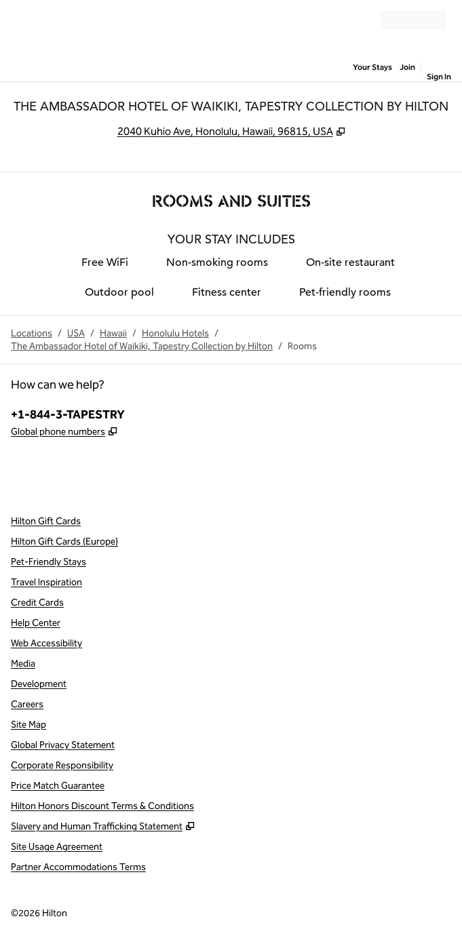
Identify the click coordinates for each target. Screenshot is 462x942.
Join (407, 67)
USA (76, 333)
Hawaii (113, 333)
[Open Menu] (20, 20)
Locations (31, 333)
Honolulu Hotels (175, 333)
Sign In (439, 76)
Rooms (302, 346)
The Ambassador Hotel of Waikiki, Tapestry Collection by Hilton (142, 346)
